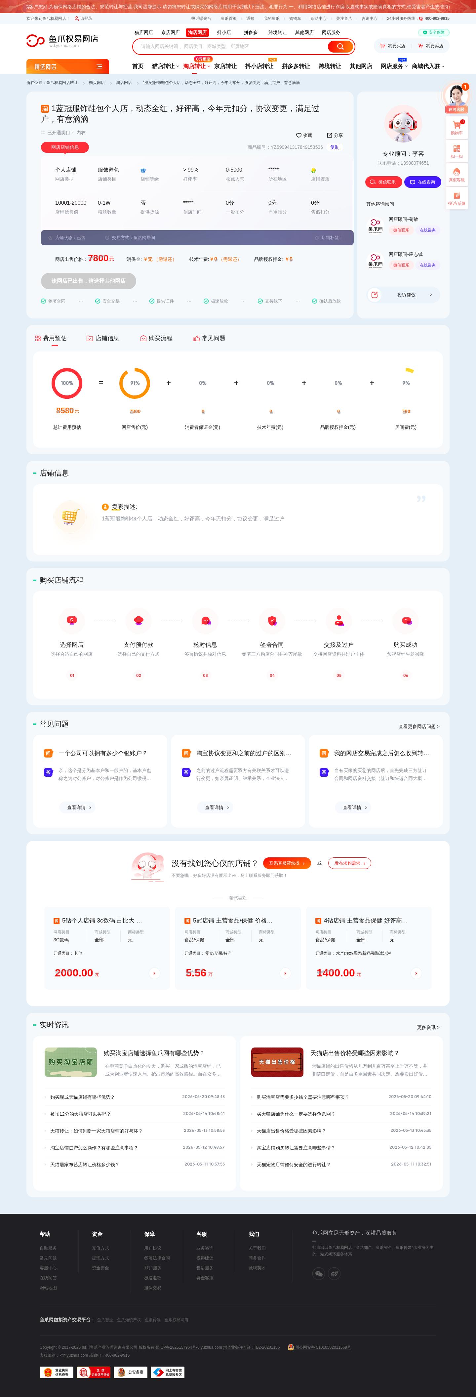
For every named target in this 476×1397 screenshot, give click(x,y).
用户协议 (152, 1248)
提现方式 (100, 1257)
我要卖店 (430, 45)
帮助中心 (319, 18)
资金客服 (205, 1277)
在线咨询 (422, 182)
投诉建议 (414, 295)
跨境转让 (330, 66)
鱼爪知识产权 (129, 1320)
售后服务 (205, 1267)
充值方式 (100, 1248)
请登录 (83, 18)
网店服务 (392, 64)
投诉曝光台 (201, 18)
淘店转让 (194, 64)
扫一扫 (454, 151)
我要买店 (392, 45)
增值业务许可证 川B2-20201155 (251, 1347)
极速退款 (152, 1277)
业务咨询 (205, 1248)
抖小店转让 (259, 64)
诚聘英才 (257, 1267)
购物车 (295, 18)
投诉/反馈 (456, 203)
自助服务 (48, 1248)
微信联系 (383, 182)
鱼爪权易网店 (176, 1320)
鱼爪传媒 (153, 1320)
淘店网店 (124, 82)
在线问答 (48, 1277)
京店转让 (225, 66)
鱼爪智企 (105, 1320)
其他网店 (361, 66)
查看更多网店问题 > (419, 726)
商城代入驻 (426, 66)
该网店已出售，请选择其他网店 (89, 281)
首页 (137, 66)
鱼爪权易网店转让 (62, 82)
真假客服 (457, 180)
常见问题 (48, 1257)
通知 (250, 18)
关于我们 (257, 1248)
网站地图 (48, 1287)
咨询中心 (369, 18)
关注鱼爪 (344, 18)
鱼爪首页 (229, 18)
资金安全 (100, 1267)
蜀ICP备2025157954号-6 (177, 1347)
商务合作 (257, 1257)
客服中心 (48, 1267)
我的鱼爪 (272, 18)
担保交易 (152, 1287)
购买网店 (97, 82)
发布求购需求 (347, 863)
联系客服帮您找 (284, 863)
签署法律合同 (157, 1257)
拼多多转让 (296, 66)
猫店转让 (163, 66)
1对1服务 (153, 1267)
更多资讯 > (428, 1027)
